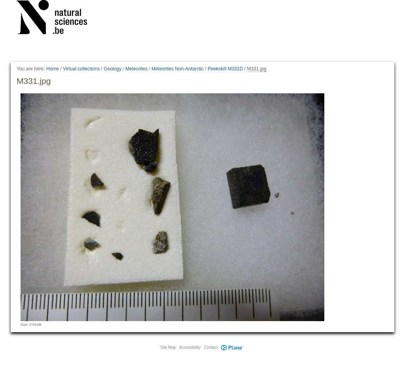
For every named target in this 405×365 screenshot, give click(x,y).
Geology (112, 69)
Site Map (168, 347)
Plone (232, 347)
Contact (211, 347)
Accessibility (190, 347)
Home (52, 69)
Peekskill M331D (225, 69)
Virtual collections (81, 69)
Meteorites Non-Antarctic (177, 69)
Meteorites (136, 69)
